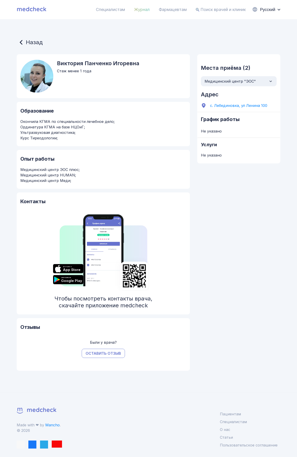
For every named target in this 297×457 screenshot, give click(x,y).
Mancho (52, 425)
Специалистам (110, 9)
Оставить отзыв (103, 353)
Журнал (142, 9)
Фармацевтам (173, 9)
